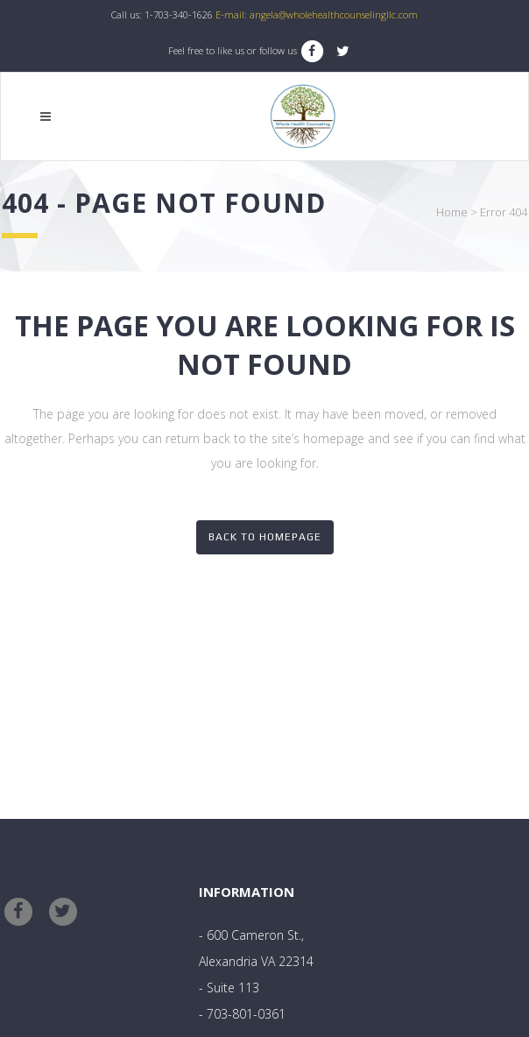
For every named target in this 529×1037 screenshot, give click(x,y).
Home (452, 212)
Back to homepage (264, 537)
